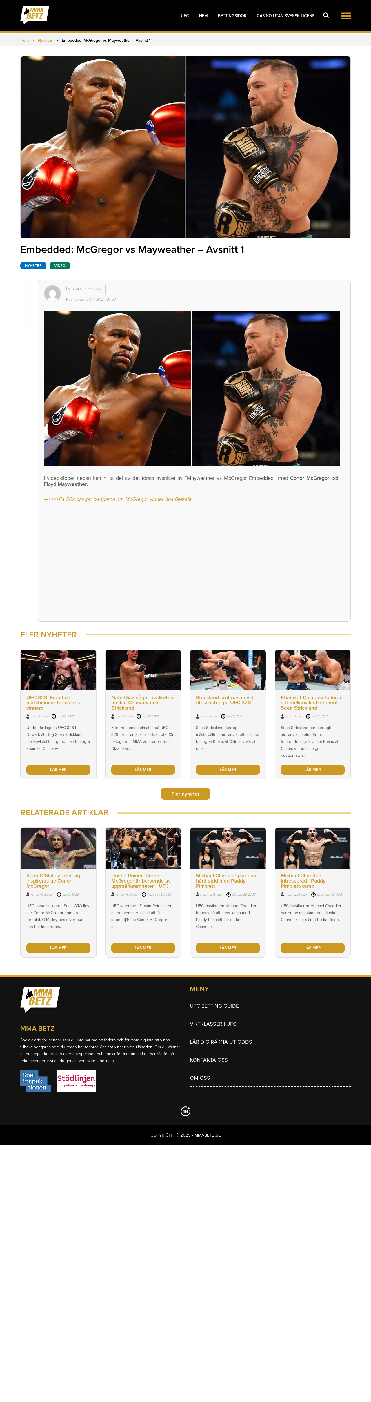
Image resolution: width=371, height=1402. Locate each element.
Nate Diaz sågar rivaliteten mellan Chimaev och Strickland (142, 702)
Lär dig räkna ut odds (221, 1042)
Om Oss (200, 1078)
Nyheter (33, 265)
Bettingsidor (232, 15)
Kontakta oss (209, 1060)
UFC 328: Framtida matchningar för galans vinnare (53, 702)
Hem (203, 15)
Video (60, 265)
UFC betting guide (214, 1006)
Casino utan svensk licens (285, 15)
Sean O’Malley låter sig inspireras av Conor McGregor (53, 881)
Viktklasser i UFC (213, 1024)
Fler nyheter (185, 794)
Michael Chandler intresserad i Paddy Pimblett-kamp (303, 881)
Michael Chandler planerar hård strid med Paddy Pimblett (226, 881)
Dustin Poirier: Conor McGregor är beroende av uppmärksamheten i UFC (141, 881)
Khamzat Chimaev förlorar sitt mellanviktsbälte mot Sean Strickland (311, 702)
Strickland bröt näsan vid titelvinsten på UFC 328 (224, 700)
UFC (185, 15)
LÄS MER (58, 769)
